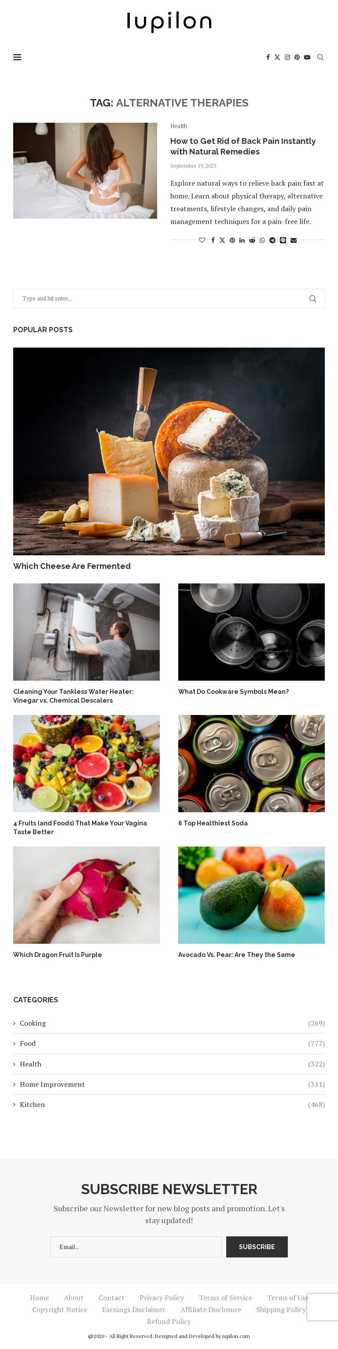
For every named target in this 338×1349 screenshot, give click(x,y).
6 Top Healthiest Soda (213, 823)
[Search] (320, 57)
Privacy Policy (162, 1297)
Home (39, 1297)
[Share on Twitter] (222, 240)
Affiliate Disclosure (210, 1309)
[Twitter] (277, 57)
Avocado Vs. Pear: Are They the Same (236, 954)
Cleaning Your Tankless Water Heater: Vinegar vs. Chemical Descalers (73, 696)
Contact (112, 1297)
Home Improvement (172, 1084)
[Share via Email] (293, 240)
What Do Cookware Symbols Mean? (233, 691)
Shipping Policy (281, 1309)
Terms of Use (288, 1297)
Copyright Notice (59, 1309)
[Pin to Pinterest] (232, 240)
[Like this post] (202, 240)
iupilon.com (236, 1336)
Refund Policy (169, 1321)
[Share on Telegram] (272, 240)
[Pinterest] (297, 57)
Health (172, 1064)
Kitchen (172, 1104)
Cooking (172, 1023)
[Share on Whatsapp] (262, 240)
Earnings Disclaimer (133, 1309)
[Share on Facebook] (213, 240)
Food (172, 1043)
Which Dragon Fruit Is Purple (57, 954)
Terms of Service (225, 1297)
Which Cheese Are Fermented (72, 566)
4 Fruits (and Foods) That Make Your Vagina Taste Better (80, 828)
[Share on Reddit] (252, 240)
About (74, 1297)
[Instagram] (287, 57)
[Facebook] (268, 57)
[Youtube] (307, 57)
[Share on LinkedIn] (242, 240)
